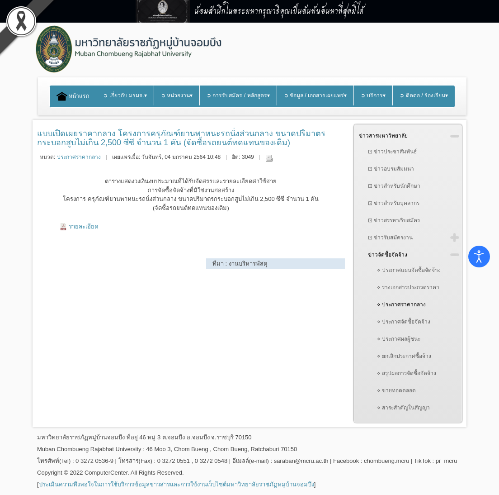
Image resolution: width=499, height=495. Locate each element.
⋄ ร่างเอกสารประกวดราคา (408, 287)
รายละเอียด (83, 226)
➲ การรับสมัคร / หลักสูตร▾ (238, 95)
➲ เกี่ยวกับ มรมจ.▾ (124, 95)
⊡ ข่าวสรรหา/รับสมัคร (394, 220)
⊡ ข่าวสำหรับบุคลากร (393, 203)
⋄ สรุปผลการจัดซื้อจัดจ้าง (406, 373)
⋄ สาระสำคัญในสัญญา (403, 408)
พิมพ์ (269, 158)
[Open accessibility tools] (479, 256)
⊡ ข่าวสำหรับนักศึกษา (394, 186)
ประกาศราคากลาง (79, 157)
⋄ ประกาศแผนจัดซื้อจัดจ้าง (409, 270)
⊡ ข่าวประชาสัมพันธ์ (392, 151)
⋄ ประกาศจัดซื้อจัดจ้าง (403, 322)
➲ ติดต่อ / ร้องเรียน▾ (424, 95)
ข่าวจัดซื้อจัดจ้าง (387, 255)
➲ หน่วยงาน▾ (177, 95)
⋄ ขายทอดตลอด (396, 390)
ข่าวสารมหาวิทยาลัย (383, 136)
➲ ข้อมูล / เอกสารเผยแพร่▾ (315, 95)
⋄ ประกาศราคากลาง (401, 304)
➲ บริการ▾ (373, 95)
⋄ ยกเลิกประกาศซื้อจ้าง (404, 356)
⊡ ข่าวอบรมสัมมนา (391, 169)
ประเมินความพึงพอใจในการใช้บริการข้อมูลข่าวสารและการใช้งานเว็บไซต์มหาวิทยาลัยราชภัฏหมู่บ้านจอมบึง (176, 484)
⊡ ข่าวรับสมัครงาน (390, 237)
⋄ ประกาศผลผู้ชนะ (398, 339)
